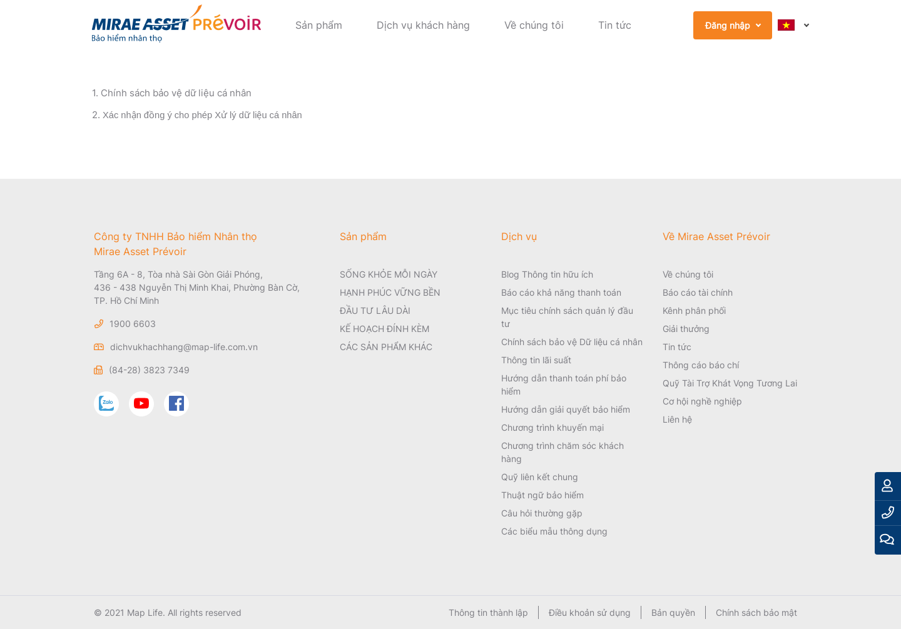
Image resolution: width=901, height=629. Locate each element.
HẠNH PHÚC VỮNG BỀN (390, 292)
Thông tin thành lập (488, 612)
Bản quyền (673, 612)
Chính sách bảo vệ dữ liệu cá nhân (176, 93)
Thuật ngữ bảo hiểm (542, 495)
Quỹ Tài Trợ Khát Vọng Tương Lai (730, 383)
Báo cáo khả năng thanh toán (561, 292)
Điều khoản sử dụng (590, 612)
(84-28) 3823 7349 (149, 370)
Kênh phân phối (694, 310)
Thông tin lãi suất (536, 360)
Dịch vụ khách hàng (423, 25)
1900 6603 (132, 323)
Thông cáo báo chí (701, 365)
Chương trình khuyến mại (552, 427)
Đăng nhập (727, 25)
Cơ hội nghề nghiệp (702, 401)
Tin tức (614, 25)
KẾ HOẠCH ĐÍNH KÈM (384, 328)
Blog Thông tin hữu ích (547, 274)
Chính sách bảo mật (756, 612)
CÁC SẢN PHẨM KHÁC (386, 346)
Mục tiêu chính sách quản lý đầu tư (567, 317)
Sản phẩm (318, 25)
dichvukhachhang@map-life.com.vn (184, 346)
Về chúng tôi (534, 25)
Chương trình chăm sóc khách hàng (562, 452)
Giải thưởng (686, 328)
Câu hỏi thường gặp (542, 513)
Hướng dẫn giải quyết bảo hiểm (565, 409)
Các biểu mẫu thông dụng (554, 531)
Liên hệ (677, 419)
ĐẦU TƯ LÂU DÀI (375, 310)
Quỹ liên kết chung (539, 476)
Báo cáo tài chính (698, 292)
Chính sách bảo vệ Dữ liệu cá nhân (572, 341)
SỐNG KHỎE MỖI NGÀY (388, 274)
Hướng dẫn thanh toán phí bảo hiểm (563, 384)
